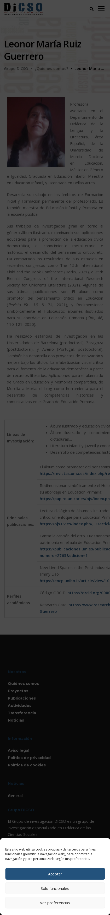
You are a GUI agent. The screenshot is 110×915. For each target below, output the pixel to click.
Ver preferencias (55, 902)
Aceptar (55, 873)
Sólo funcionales (55, 888)
